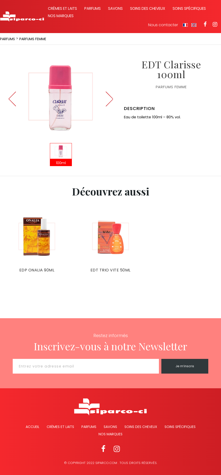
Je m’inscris (185, 366)
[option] (60, 96)
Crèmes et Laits (60, 426)
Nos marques (61, 15)
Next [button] (109, 99)
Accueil (32, 426)
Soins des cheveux (147, 8)
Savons (115, 8)
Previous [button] (12, 99)
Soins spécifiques (189, 8)
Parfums (92, 8)
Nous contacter (163, 25)
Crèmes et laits (62, 8)
